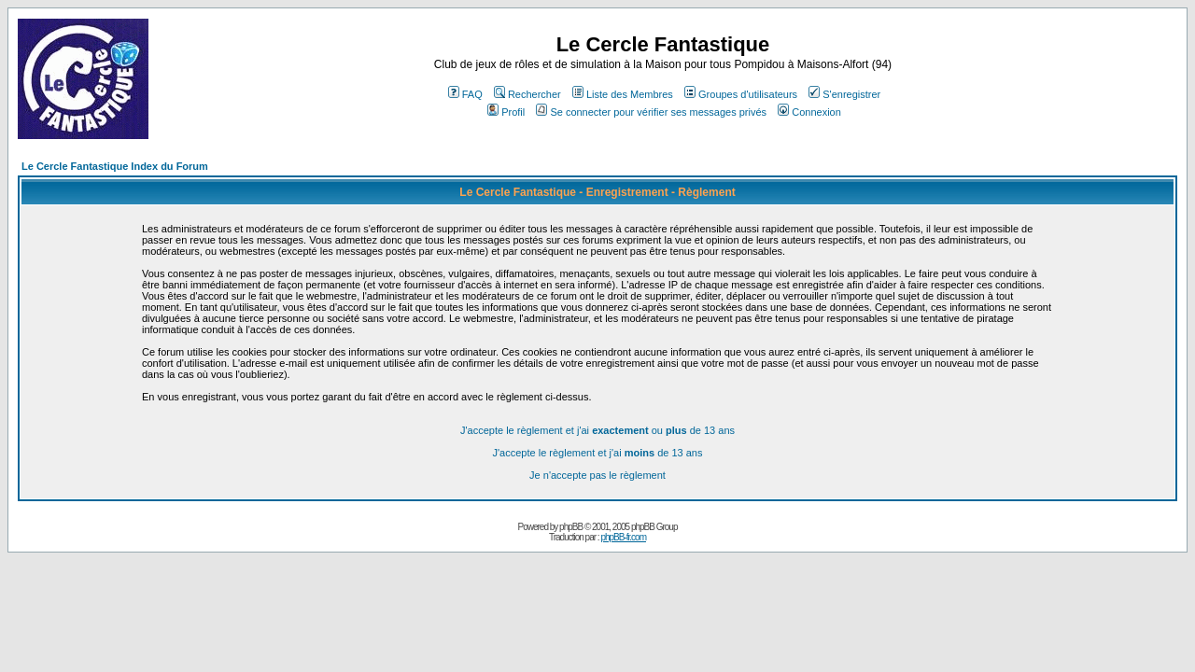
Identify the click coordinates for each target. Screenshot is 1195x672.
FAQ (465, 94)
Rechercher (527, 94)
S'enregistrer (844, 94)
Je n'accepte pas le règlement (597, 475)
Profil (506, 112)
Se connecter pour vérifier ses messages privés (651, 112)
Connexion (809, 112)
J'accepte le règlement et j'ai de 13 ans (598, 452)
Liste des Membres (622, 94)
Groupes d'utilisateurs (740, 94)
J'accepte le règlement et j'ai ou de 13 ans (597, 430)
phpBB (571, 527)
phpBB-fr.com (623, 537)
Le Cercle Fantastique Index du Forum (114, 166)
